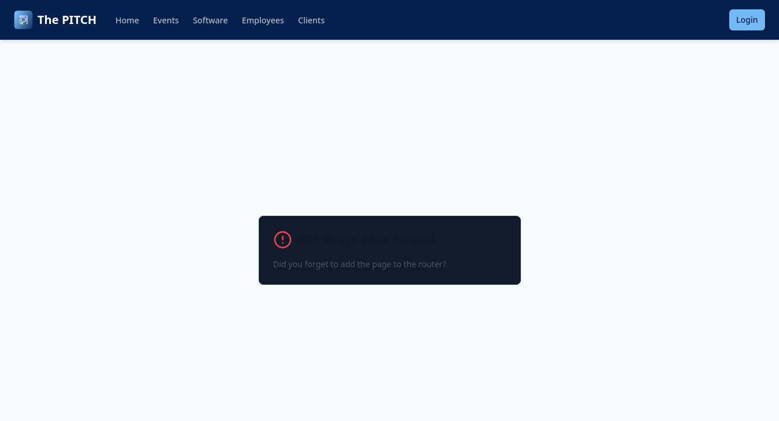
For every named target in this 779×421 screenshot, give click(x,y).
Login (747, 19)
